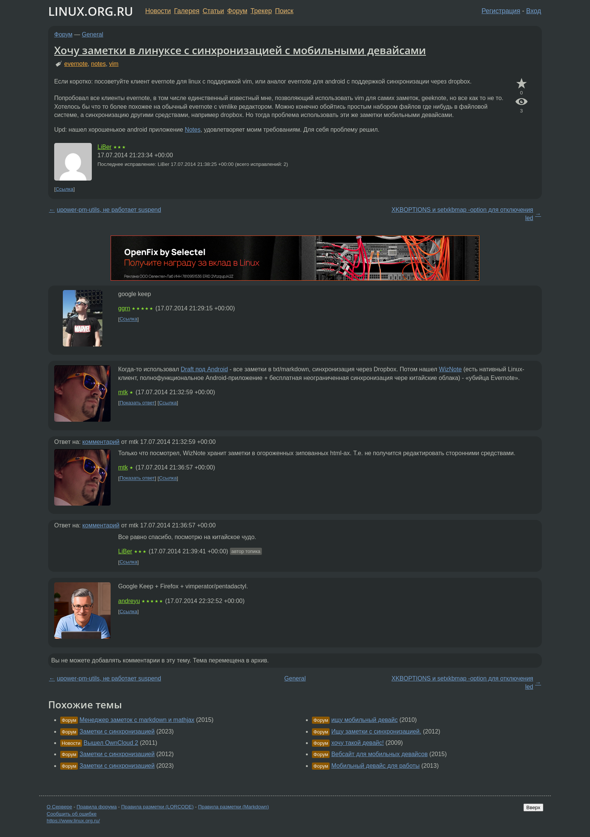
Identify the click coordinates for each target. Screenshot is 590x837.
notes (98, 64)
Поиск (284, 11)
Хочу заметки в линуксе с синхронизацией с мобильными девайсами (240, 50)
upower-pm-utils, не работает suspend (109, 210)
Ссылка (64, 189)
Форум (237, 11)
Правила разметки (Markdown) (233, 807)
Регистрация (501, 11)
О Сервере (59, 807)
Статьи (213, 11)
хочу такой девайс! (357, 743)
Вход (533, 11)
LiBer (104, 147)
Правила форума (97, 807)
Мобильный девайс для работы (375, 766)
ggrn (124, 308)
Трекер (261, 11)
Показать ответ (137, 403)
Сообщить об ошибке (72, 814)
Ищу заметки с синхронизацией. (376, 731)
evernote (76, 64)
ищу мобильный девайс (364, 720)
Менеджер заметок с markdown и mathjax (136, 720)
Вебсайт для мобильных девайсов (379, 754)
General (92, 34)
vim (114, 64)
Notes (193, 129)
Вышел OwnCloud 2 (111, 743)
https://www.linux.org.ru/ (73, 820)
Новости (158, 11)
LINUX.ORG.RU (90, 11)
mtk (123, 392)
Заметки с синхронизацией (117, 731)
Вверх (533, 807)
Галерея (186, 11)
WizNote (450, 369)
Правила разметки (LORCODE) (157, 807)
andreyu (129, 601)
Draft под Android (204, 369)
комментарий (101, 442)
